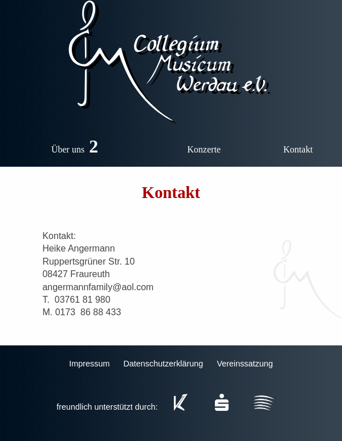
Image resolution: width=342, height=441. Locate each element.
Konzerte (204, 149)
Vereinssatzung (244, 363)
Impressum (89, 363)
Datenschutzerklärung (163, 363)
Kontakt (298, 149)
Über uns (77, 145)
